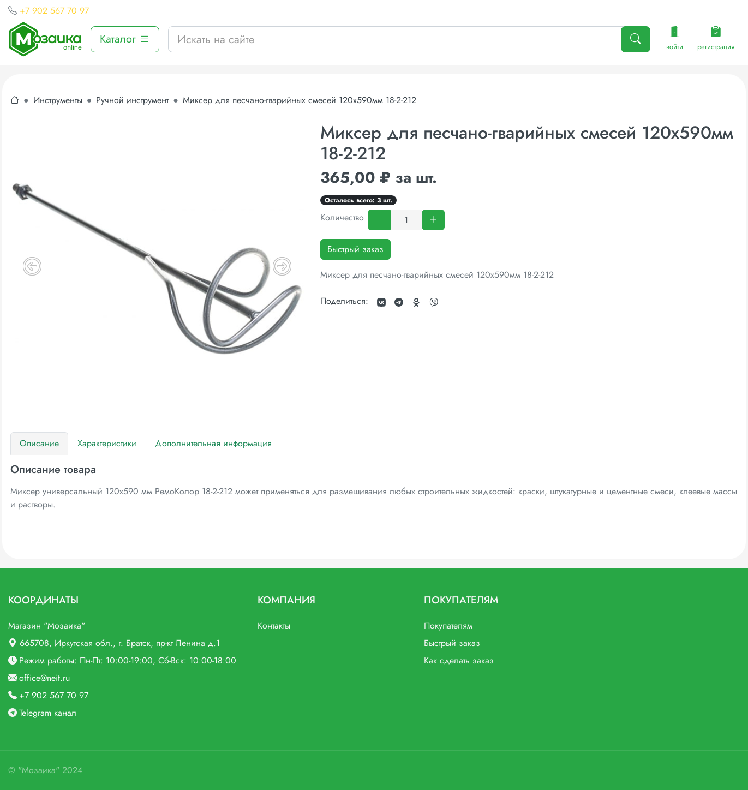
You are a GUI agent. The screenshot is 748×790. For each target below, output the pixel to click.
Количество (342, 217)
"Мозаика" (38, 770)
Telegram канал (47, 713)
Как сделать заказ (459, 660)
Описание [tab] (39, 443)
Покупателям (448, 625)
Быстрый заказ (355, 249)
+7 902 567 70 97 (54, 10)
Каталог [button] (125, 39)
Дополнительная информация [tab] (213, 443)
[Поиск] (635, 39)
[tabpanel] (374, 487)
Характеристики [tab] (106, 443)
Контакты (274, 625)
